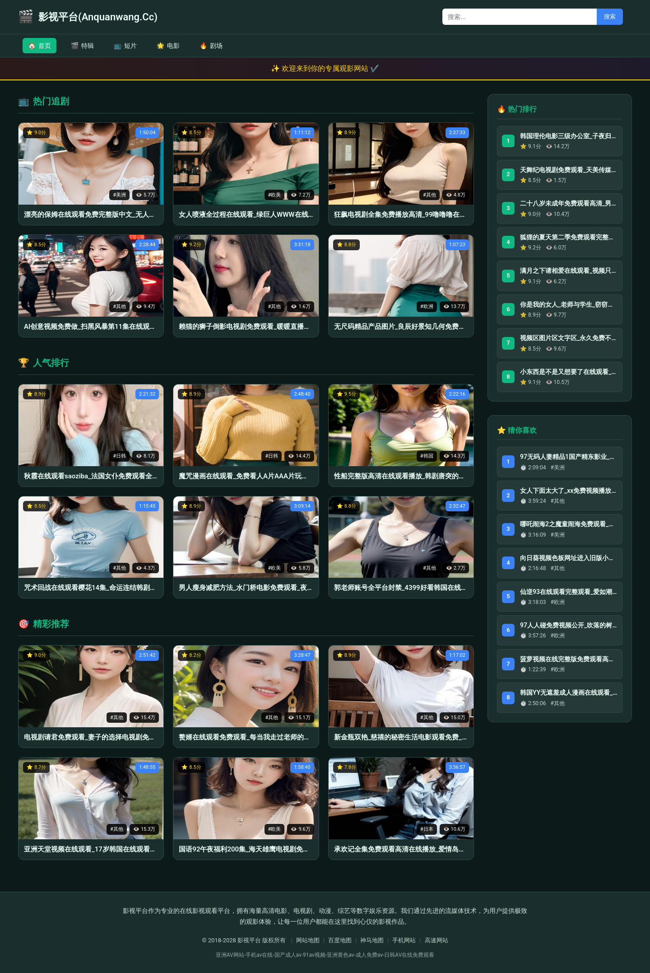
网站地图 (308, 940)
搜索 (610, 16)
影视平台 (249, 940)
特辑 (82, 46)
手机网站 (404, 940)
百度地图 (340, 940)
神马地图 (372, 940)
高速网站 (436, 940)
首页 (39, 46)
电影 (168, 46)
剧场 (211, 46)
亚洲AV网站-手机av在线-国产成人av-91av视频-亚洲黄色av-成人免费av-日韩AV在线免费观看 (325, 955)
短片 (125, 46)
